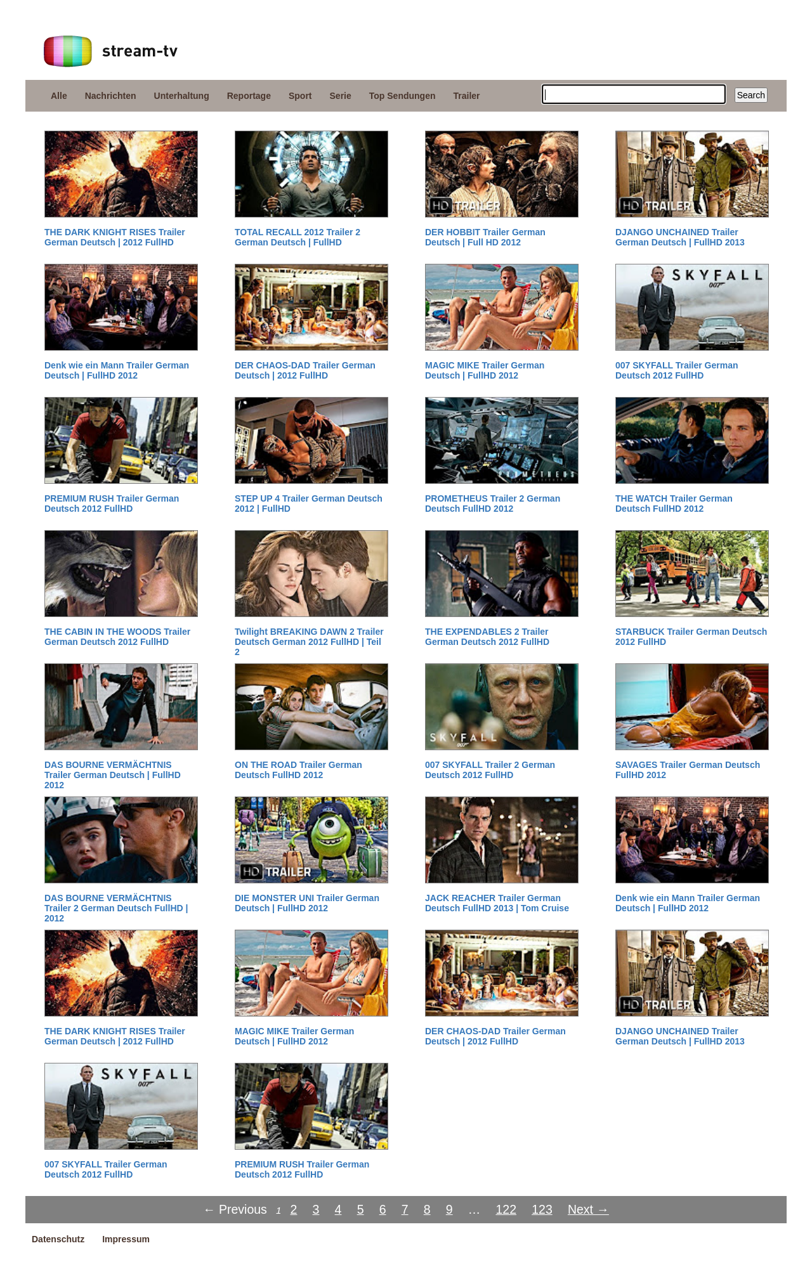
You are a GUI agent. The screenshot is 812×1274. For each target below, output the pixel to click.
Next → (588, 1209)
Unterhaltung (181, 96)
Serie (340, 96)
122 (505, 1209)
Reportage (249, 96)
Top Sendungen (402, 96)
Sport (300, 96)
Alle (59, 96)
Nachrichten (110, 96)
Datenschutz (58, 1239)
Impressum (126, 1239)
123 (542, 1209)
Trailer (467, 96)
